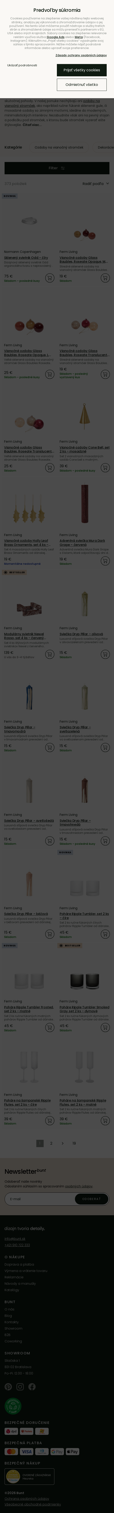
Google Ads (55, 37)
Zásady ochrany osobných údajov (81, 55)
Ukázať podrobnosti (22, 65)
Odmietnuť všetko (82, 84)
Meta (79, 37)
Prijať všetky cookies (82, 70)
